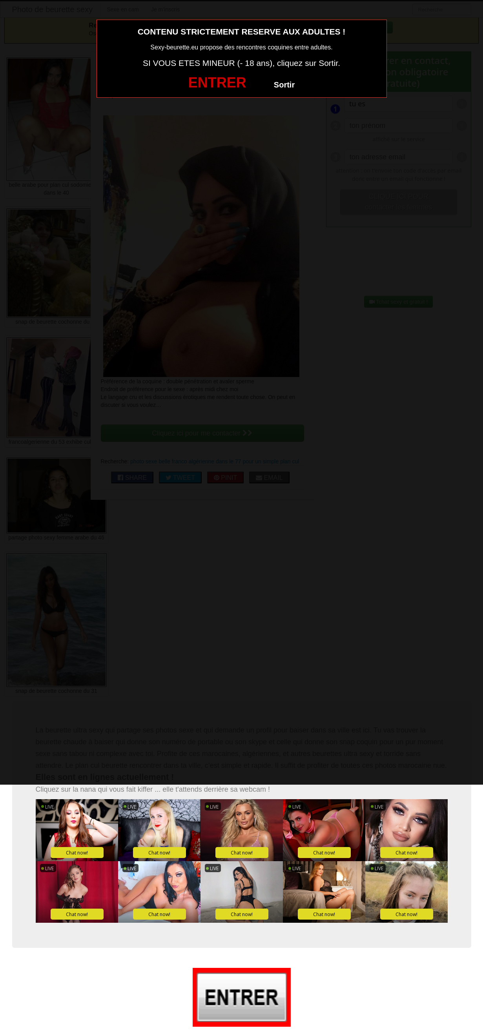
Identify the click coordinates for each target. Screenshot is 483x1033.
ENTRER (217, 83)
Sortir (284, 84)
